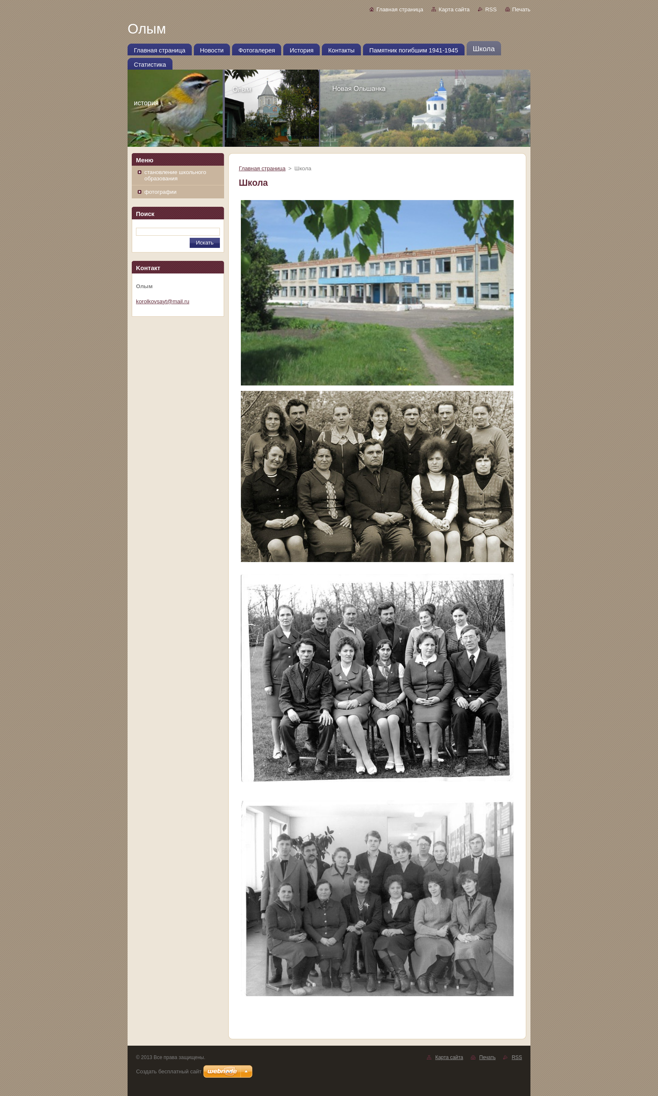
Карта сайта (454, 9)
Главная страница (399, 9)
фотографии (160, 192)
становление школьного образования (175, 175)
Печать (521, 9)
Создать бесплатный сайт (168, 1071)
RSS (490, 9)
